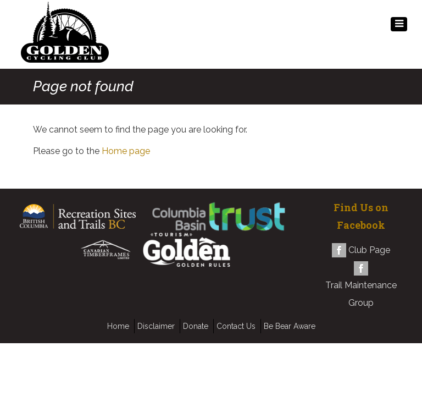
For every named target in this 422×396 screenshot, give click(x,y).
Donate (195, 326)
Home (118, 326)
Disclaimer (156, 326)
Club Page (369, 250)
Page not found (83, 87)
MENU (399, 27)
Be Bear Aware (289, 326)
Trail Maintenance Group (361, 294)
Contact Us (236, 326)
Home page (126, 151)
